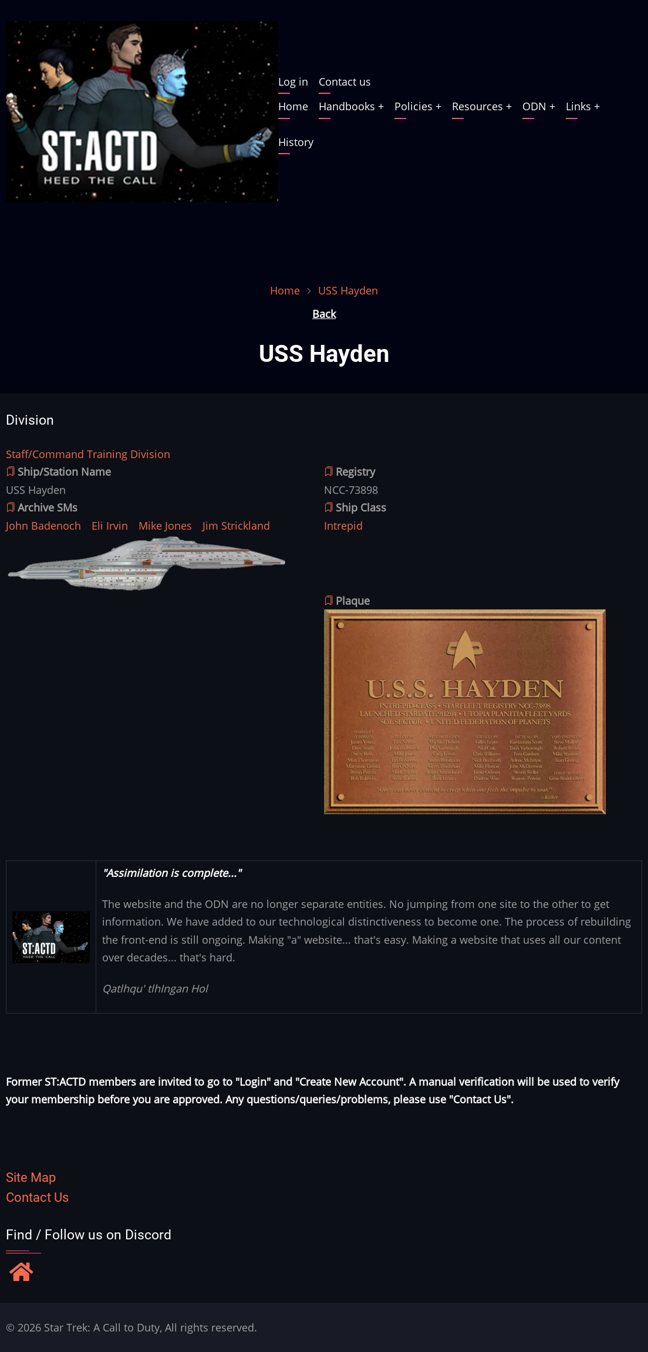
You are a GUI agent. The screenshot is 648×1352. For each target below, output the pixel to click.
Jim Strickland (236, 526)
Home (293, 106)
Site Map (31, 1177)
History (295, 142)
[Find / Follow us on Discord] (21, 1273)
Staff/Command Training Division (88, 454)
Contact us (345, 81)
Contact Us (37, 1197)
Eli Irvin (110, 526)
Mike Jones (165, 526)
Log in (293, 81)
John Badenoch (43, 526)
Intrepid (343, 526)
